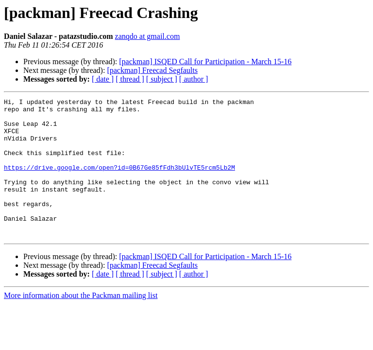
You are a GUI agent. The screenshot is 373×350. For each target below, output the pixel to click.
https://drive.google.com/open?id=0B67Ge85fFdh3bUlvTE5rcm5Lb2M (119, 181)
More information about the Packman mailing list (80, 323)
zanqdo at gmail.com (147, 36)
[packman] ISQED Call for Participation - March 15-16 (205, 61)
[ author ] (193, 79)
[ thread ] (130, 79)
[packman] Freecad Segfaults (152, 70)
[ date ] (103, 79)
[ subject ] (161, 79)
